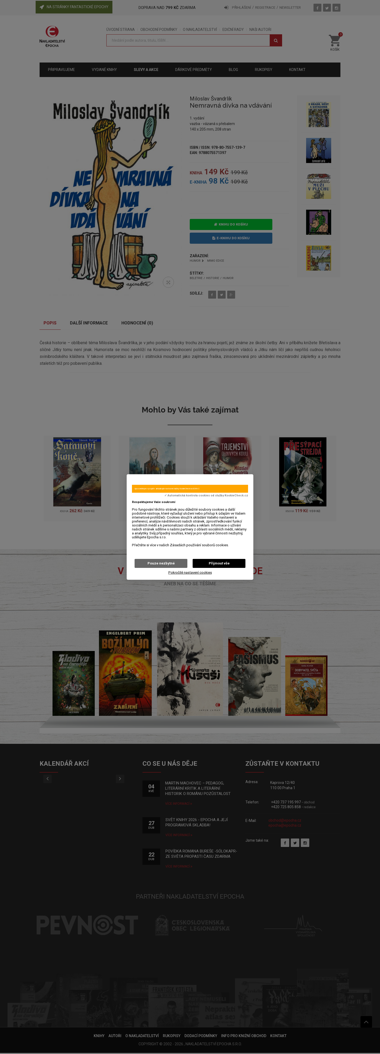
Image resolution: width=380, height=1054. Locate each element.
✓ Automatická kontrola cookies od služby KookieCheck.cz (206, 495)
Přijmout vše (219, 563)
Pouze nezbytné (161, 563)
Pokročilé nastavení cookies (190, 572)
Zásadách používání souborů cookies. (199, 545)
